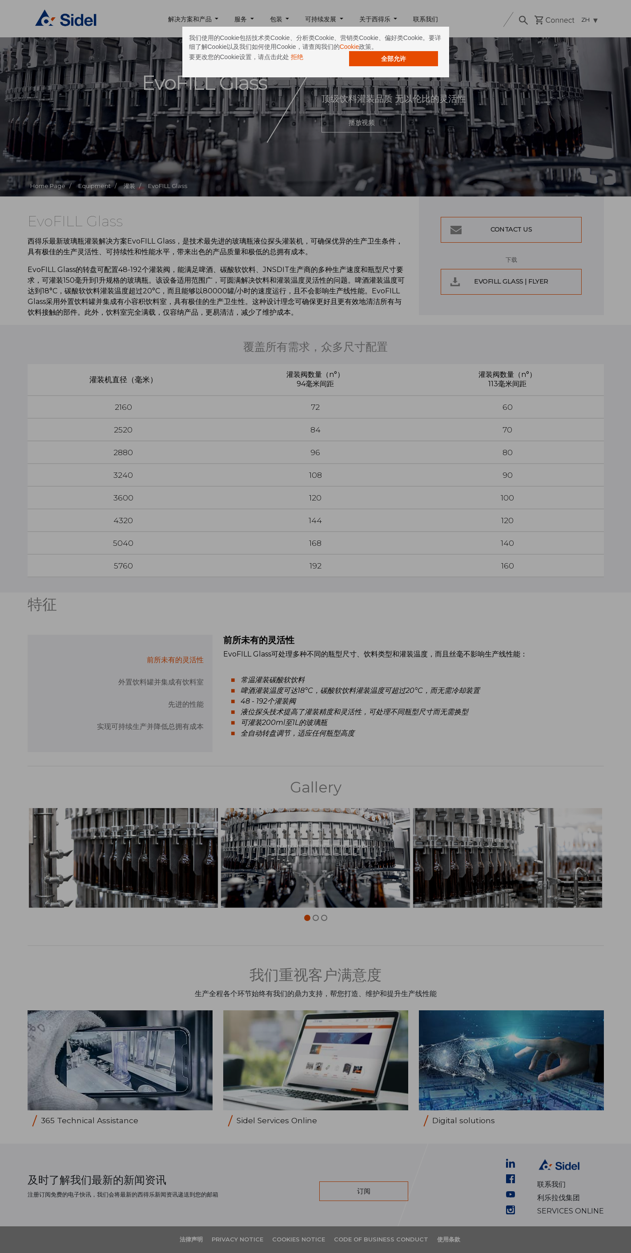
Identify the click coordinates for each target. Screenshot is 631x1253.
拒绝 (297, 56)
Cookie (349, 46)
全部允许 (393, 58)
